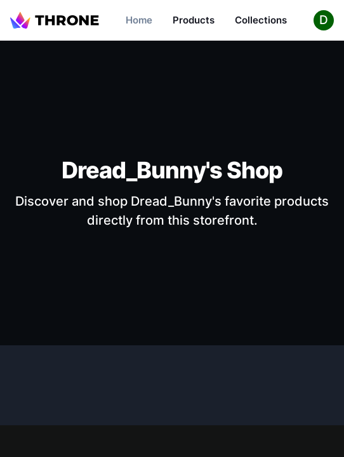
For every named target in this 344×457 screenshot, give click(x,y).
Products (194, 20)
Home (139, 20)
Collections (261, 20)
